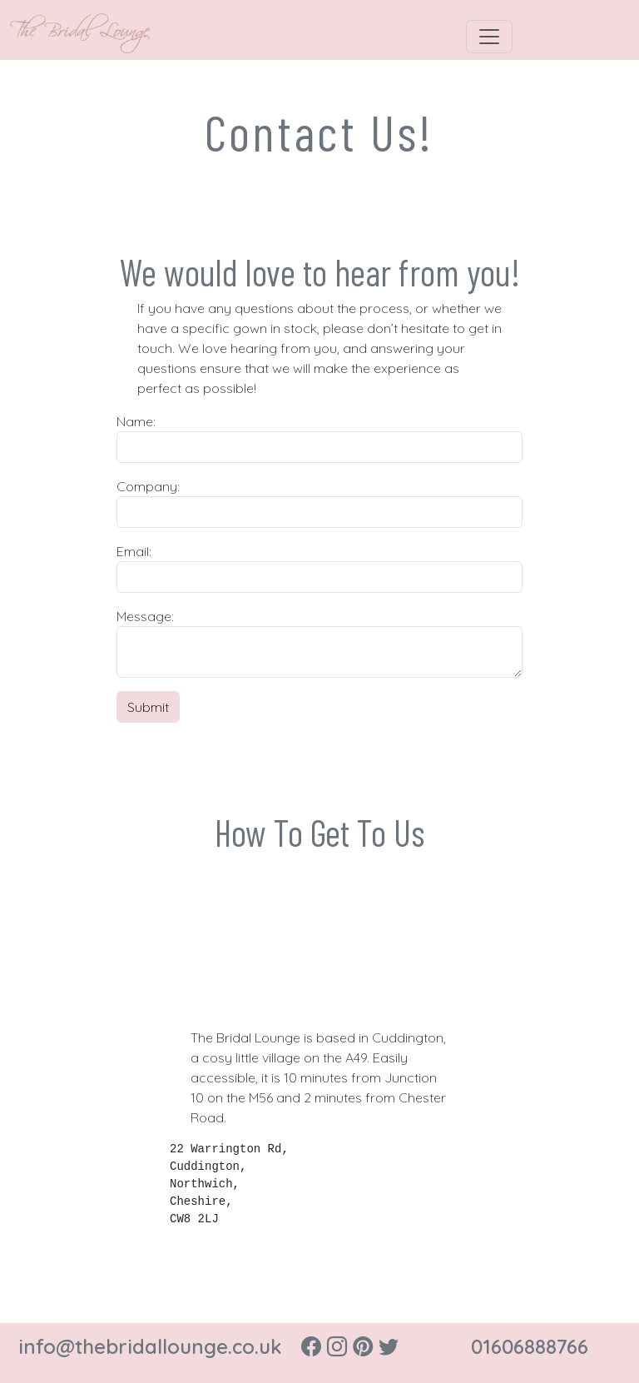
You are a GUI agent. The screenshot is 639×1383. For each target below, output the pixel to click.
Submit (148, 707)
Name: (136, 421)
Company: (148, 486)
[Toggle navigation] (489, 36)
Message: (145, 616)
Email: (133, 551)
